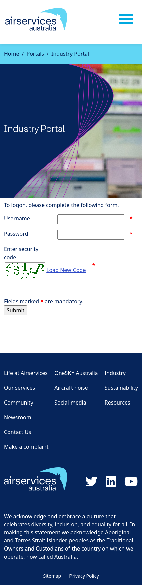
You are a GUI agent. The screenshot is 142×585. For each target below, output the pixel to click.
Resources (117, 402)
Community (18, 402)
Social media (70, 402)
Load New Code (66, 270)
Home (11, 53)
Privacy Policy (84, 576)
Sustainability (121, 387)
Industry (115, 373)
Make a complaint (26, 446)
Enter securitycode (21, 253)
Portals (35, 53)
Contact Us (17, 432)
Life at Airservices (26, 373)
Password (16, 233)
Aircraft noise (71, 387)
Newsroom (17, 417)
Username (17, 218)
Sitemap (52, 576)
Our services (19, 387)
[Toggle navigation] (126, 19)
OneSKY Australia (76, 373)
